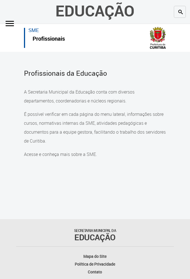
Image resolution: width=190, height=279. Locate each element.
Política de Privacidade (95, 264)
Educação (95, 10)
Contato (95, 272)
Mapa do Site (94, 256)
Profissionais (49, 39)
